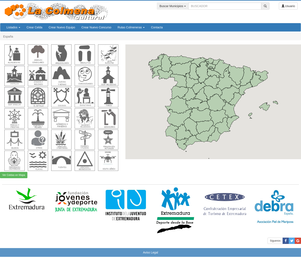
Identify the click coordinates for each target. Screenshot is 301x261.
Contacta (157, 27)
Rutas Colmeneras (131, 27)
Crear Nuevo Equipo (62, 27)
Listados (13, 27)
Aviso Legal (150, 252)
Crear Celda (34, 27)
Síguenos (275, 240)
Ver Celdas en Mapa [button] (13, 175)
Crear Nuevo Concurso (96, 27)
